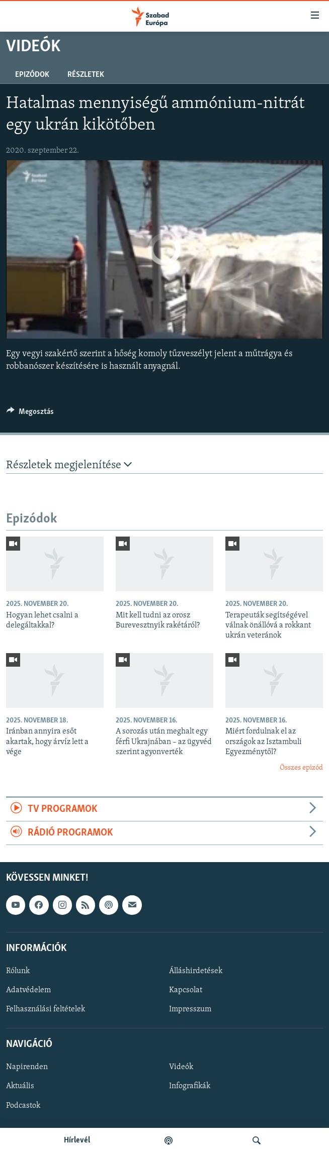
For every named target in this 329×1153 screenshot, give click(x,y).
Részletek (85, 75)
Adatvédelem (28, 990)
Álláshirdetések (195, 971)
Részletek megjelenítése (69, 465)
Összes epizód (301, 768)
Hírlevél (77, 1140)
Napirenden (27, 1068)
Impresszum (190, 1010)
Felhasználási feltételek (45, 1010)
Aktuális (20, 1087)
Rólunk (18, 971)
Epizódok (32, 75)
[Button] (30, 414)
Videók (181, 1068)
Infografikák (189, 1087)
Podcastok (23, 1106)
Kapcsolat (185, 990)
